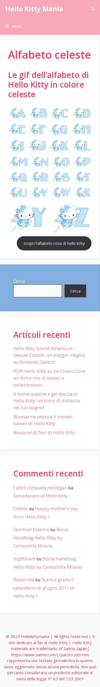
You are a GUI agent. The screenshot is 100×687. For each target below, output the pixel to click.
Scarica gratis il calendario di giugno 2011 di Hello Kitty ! (43, 587)
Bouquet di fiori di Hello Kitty (44, 432)
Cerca (19, 281)
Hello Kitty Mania (34, 8)
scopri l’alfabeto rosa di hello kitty (54, 243)
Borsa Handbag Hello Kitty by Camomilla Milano (41, 537)
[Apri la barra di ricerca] (92, 8)
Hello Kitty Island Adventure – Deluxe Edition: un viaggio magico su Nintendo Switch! (49, 355)
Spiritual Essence (31, 529)
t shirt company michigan (40, 488)
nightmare (24, 558)
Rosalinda (23, 579)
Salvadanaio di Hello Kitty (40, 496)
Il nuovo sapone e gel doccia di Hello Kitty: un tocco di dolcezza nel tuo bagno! (46, 401)
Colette (20, 508)
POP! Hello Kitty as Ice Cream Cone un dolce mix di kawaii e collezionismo (49, 378)
